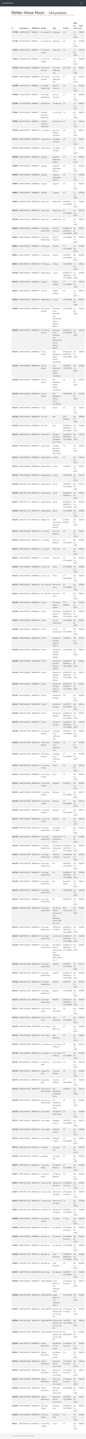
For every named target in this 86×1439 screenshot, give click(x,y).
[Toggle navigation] (81, 3)
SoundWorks (7, 3)
